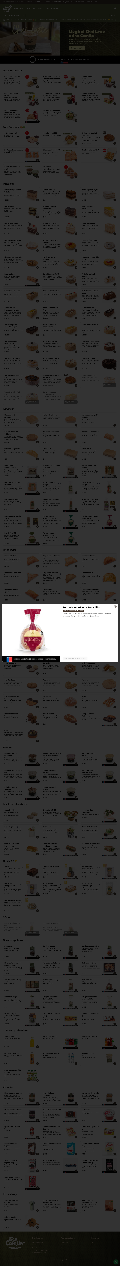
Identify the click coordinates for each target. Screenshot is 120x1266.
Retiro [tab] (71, 624)
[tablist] (60, 624)
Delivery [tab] (49, 624)
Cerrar (60, 646)
